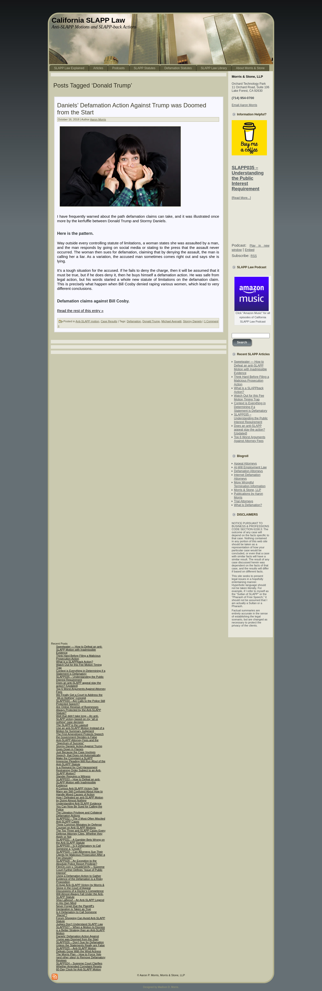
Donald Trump (151, 321)
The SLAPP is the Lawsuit (72, 725)
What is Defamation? (248, 505)
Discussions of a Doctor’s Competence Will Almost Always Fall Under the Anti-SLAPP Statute (80, 893)
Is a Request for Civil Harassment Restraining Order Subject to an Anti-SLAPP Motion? (78, 770)
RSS (254, 256)
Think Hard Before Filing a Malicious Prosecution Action (251, 380)
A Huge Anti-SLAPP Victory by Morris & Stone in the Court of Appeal (80, 886)
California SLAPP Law (88, 20)
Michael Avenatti (172, 321)
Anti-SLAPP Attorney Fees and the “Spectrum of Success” (77, 742)
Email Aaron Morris (244, 105)
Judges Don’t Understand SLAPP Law (79, 924)
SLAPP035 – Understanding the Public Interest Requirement (248, 178)
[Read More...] (241, 198)
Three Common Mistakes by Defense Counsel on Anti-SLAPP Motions (79, 826)
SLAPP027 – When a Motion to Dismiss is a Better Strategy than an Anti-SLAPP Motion (80, 930)
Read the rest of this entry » (80, 310)
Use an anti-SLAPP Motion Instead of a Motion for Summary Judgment (80, 730)
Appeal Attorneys (245, 463)
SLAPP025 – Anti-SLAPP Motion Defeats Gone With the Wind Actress (78, 950)
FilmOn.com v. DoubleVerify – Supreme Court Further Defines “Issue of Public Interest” (80, 869)
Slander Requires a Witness (73, 776)
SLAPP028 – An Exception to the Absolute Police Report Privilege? (76, 862)
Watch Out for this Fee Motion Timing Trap (249, 397)
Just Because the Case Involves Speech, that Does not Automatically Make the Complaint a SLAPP (78, 755)
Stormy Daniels (192, 321)
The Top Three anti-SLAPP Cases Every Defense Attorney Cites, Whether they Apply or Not (80, 833)
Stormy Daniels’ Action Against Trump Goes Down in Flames (79, 748)
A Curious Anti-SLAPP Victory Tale (77, 788)
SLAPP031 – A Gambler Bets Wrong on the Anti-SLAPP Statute (80, 841)
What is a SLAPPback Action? (74, 661)
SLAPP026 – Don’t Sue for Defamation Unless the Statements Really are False (80, 944)
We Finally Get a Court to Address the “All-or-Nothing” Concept (79, 696)
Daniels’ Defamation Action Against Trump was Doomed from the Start (77, 938)
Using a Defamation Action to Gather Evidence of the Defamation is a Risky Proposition (79, 878)
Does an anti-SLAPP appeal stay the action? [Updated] (249, 429)
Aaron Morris (98, 119)
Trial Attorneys (243, 501)
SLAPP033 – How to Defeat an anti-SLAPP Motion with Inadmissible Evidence (78, 782)
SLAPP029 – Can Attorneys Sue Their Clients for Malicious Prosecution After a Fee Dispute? (80, 854)
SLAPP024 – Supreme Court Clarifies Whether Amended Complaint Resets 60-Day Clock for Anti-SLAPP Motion (79, 966)
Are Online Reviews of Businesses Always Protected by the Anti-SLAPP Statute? (78, 709)
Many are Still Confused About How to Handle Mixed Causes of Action (79, 793)
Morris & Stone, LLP (247, 490)
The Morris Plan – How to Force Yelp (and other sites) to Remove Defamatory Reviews (80, 957)
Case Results (109, 321)
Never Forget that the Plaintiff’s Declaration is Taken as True (75, 908)
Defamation (134, 321)
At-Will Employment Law (250, 467)
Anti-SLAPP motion (87, 321)
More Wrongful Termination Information (249, 484)
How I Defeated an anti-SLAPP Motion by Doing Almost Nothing (79, 799)
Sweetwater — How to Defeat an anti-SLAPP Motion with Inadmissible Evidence (250, 367)
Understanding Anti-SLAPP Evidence (78, 803)
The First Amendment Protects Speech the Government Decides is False (80, 736)
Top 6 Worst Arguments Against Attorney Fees (249, 439)
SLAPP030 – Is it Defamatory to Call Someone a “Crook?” (78, 847)
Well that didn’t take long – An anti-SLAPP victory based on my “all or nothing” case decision (77, 719)
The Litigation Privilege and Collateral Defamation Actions (79, 814)
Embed (249, 250)
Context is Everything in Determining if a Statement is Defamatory (250, 407)
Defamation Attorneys (248, 471)
